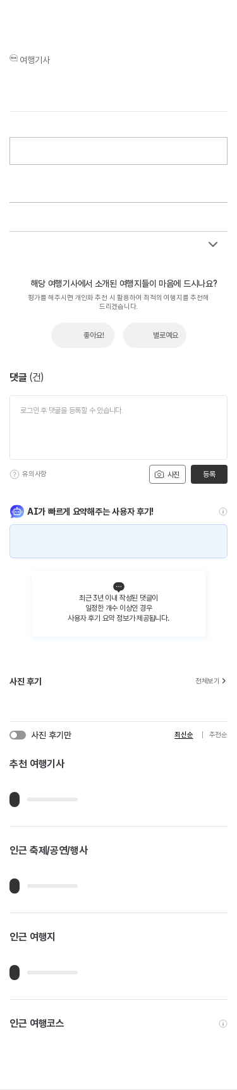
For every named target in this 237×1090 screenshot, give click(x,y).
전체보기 (211, 681)
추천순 (218, 735)
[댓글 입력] (118, 427)
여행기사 (35, 60)
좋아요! (93, 335)
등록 (209, 474)
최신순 (183, 735)
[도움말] (14, 474)
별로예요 (165, 335)
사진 (166, 474)
